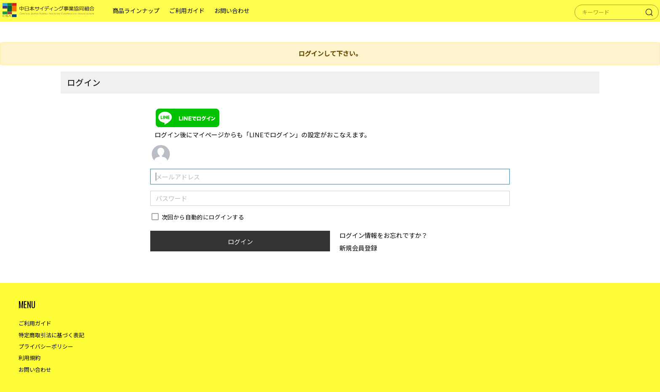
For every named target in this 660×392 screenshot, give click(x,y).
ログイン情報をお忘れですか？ (383, 235)
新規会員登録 (358, 247)
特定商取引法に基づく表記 (51, 335)
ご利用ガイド (192, 21)
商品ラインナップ (141, 21)
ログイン (240, 241)
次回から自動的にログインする (203, 217)
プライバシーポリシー (46, 346)
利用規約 (29, 358)
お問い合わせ (237, 21)
